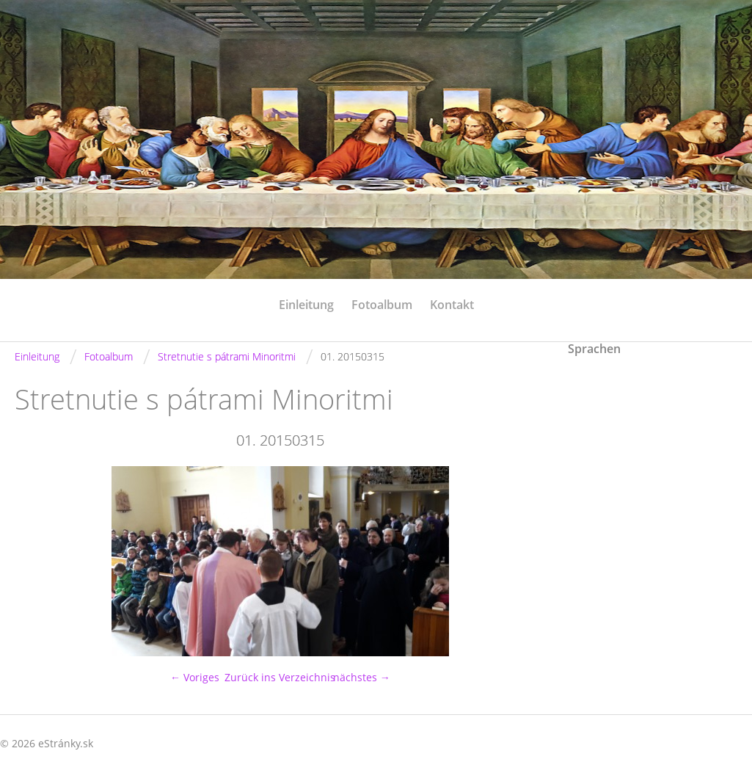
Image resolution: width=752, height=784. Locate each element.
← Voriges (194, 677)
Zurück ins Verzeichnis (279, 677)
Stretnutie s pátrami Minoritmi (227, 356)
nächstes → (361, 677)
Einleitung (306, 305)
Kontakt (452, 305)
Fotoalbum (381, 305)
